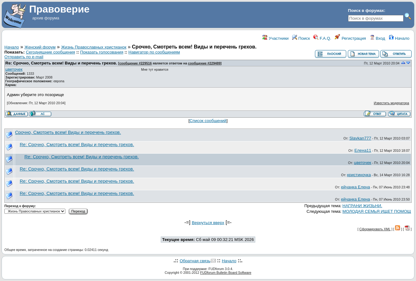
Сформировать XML (375, 229)
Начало (399, 38)
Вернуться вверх (208, 222)
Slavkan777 (360, 138)
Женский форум (39, 47)
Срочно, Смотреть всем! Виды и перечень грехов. (68, 132)
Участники (275, 38)
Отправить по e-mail (23, 56)
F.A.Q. (322, 38)
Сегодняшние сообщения (50, 52)
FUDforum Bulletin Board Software (225, 272)
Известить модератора (391, 103)
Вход (377, 38)
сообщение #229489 (204, 63)
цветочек (14, 69)
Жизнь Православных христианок (93, 47)
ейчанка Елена (355, 187)
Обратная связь (195, 260)
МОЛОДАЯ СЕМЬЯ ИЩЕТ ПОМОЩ (376, 211)
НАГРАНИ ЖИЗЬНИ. (362, 205)
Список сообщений (208, 120)
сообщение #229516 (135, 63)
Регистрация (350, 38)
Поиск (301, 38)
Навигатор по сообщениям (154, 52)
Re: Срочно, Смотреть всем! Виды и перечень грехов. (61, 63)
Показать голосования (101, 52)
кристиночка (359, 174)
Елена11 (362, 150)
